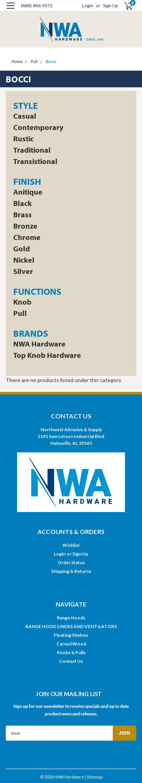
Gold (21, 248)
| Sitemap (93, 776)
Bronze (25, 226)
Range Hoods (71, 618)
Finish (27, 181)
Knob (22, 302)
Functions (37, 291)
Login (87, 5)
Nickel (23, 260)
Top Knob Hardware (47, 355)
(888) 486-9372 (37, 5)
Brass (22, 214)
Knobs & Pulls (71, 652)
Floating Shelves (71, 635)
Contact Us (71, 661)
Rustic (23, 138)
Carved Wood (71, 644)
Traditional (32, 150)
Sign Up (110, 5)
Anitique (27, 192)
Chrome (27, 237)
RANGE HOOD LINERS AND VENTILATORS (71, 626)
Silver (23, 271)
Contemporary (38, 127)
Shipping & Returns (71, 571)
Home (17, 61)
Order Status (71, 562)
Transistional (35, 161)
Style (25, 105)
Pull (34, 61)
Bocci (51, 61)
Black (22, 203)
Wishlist (71, 545)
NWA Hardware (39, 344)
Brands (30, 333)
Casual (24, 116)
